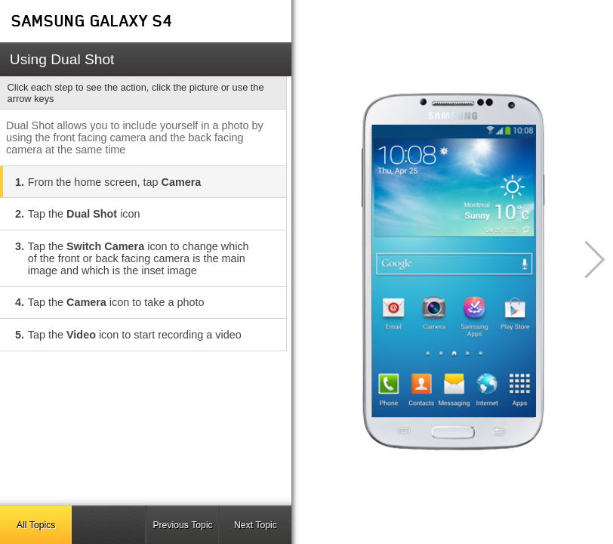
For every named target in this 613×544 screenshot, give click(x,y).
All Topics (36, 525)
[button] (586, 259)
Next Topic (255, 525)
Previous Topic (182, 525)
